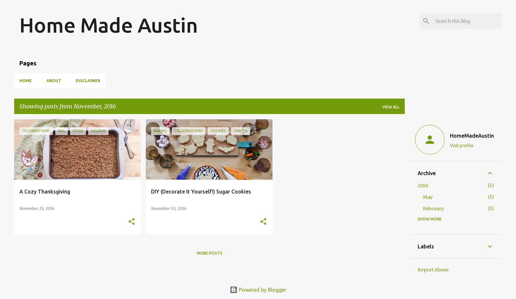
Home (25, 81)
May (428, 197)
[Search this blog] (467, 21)
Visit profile (462, 145)
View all (391, 107)
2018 (423, 186)
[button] (132, 222)
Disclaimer (88, 81)
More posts (209, 253)
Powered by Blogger (258, 290)
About (53, 81)
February (433, 209)
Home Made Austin (108, 24)
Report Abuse (433, 270)
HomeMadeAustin (472, 136)
